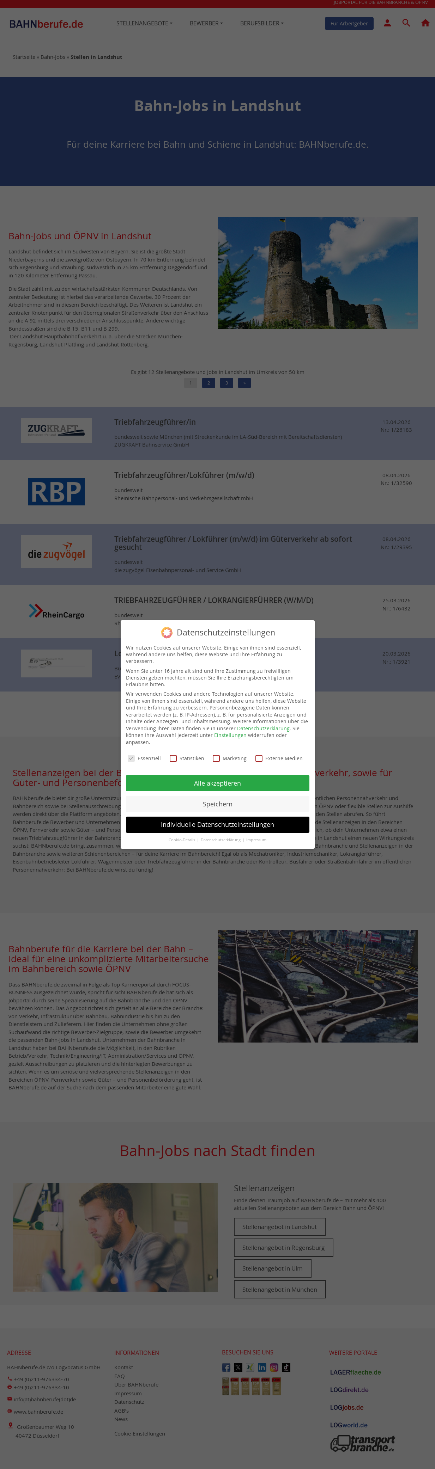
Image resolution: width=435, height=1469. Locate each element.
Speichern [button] (217, 802)
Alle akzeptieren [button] (217, 781)
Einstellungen (230, 733)
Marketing (230, 756)
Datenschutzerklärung (263, 726)
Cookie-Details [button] (182, 838)
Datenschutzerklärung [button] (221, 838)
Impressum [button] (256, 838)
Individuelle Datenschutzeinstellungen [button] (217, 823)
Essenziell (144, 756)
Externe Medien (279, 756)
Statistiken (187, 756)
